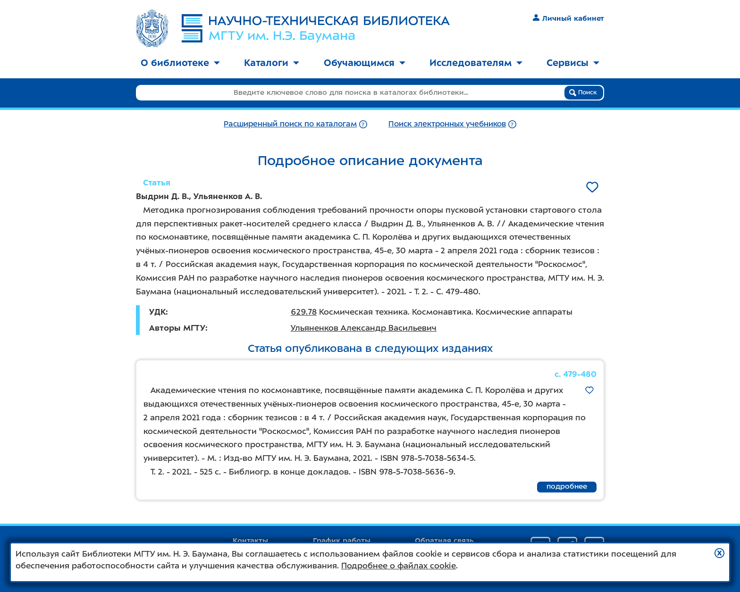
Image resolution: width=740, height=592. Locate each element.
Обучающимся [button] (364, 63)
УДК (157, 312)
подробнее (567, 486)
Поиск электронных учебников (447, 124)
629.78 (304, 312)
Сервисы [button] (573, 63)
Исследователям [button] (475, 63)
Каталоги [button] (271, 63)
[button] (719, 553)
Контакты (250, 540)
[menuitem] (180, 63)
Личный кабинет (568, 18)
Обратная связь (444, 540)
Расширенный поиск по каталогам (290, 124)
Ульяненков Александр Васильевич (364, 328)
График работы (341, 540)
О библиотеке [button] (180, 63)
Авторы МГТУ (177, 328)
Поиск (583, 92)
